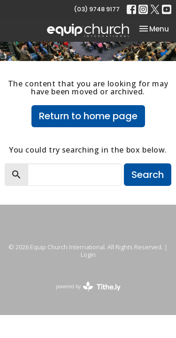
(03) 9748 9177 (97, 9)
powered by (88, 287)
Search (147, 174)
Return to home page (88, 116)
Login (88, 254)
